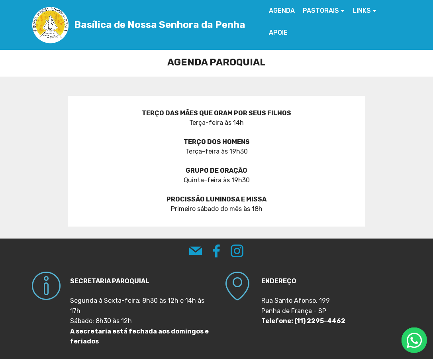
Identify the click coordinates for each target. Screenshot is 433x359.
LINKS (362, 10)
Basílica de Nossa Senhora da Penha (160, 25)
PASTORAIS (321, 10)
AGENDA (282, 10)
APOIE (278, 32)
